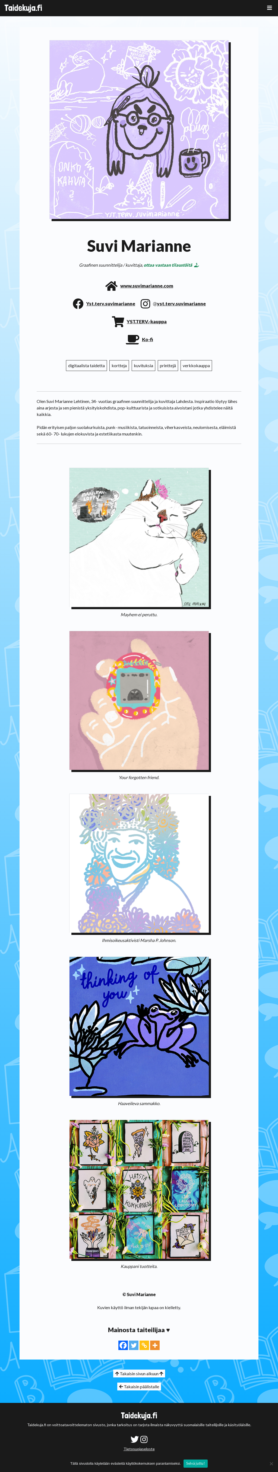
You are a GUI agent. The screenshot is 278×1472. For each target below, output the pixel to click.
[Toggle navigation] (269, 8)
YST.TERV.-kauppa (147, 321)
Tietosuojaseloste (139, 1449)
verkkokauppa (196, 365)
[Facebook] (123, 1345)
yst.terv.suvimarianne (181, 303)
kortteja (119, 365)
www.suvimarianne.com (146, 286)
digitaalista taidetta (86, 365)
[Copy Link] (144, 1345)
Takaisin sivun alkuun (139, 1373)
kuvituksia (143, 365)
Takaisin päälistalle (139, 1386)
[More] (155, 1345)
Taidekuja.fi (23, 8)
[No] (271, 1463)
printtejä (168, 365)
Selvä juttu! (195, 1463)
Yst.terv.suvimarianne (110, 303)
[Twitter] (133, 1345)
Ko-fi (147, 339)
